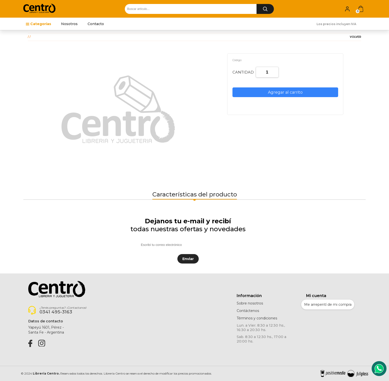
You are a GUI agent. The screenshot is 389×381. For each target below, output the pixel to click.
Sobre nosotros (250, 303)
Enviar (188, 259)
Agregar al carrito (285, 92)
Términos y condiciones (257, 318)
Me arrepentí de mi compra (328, 304)
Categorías (40, 24)
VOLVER (355, 36)
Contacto (96, 24)
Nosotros (69, 24)
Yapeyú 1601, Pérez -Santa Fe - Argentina (46, 330)
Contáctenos (248, 310)
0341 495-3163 (55, 312)
